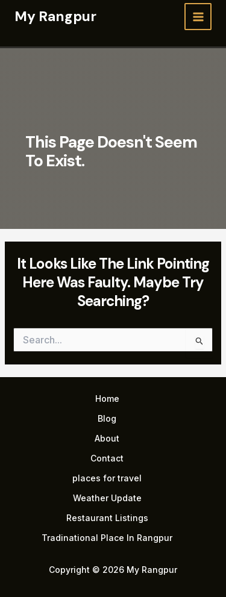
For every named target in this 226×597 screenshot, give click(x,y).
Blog (107, 418)
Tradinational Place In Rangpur (107, 538)
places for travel (107, 478)
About (107, 438)
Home (107, 398)
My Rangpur (55, 16)
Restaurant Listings (107, 518)
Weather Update (107, 498)
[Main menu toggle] (198, 16)
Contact (107, 458)
